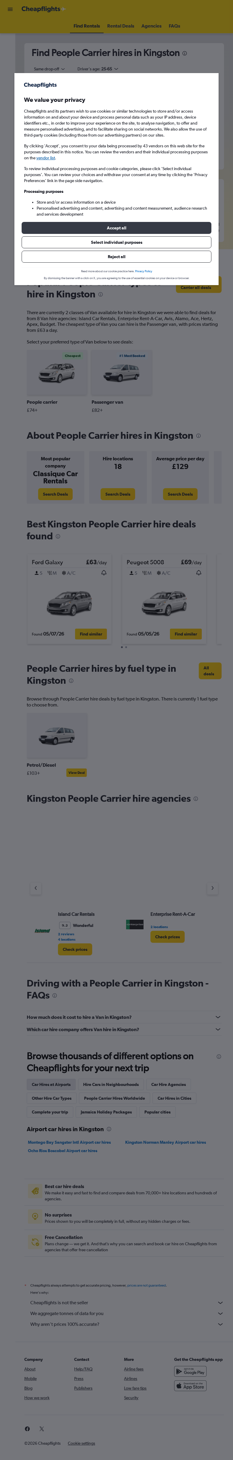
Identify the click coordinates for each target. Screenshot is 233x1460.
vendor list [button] (45, 157)
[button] (116, 228)
